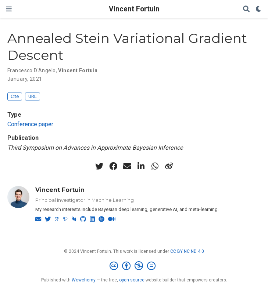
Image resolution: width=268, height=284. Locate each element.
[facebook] (113, 166)
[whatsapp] (155, 166)
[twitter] (99, 166)
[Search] (246, 9)
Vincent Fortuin (134, 9)
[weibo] (169, 166)
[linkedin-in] (141, 166)
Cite (15, 96)
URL (32, 96)
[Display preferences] (259, 9)
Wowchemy (84, 280)
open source (131, 280)
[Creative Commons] (134, 266)
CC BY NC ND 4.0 (187, 251)
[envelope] (127, 166)
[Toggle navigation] (9, 9)
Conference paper (30, 124)
